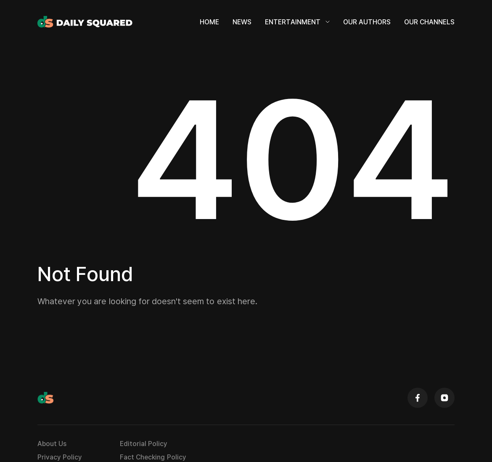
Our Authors (367, 21)
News (242, 21)
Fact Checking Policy (153, 457)
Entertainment (297, 21)
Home (209, 21)
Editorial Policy (143, 443)
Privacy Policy (59, 457)
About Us (51, 443)
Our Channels (429, 21)
